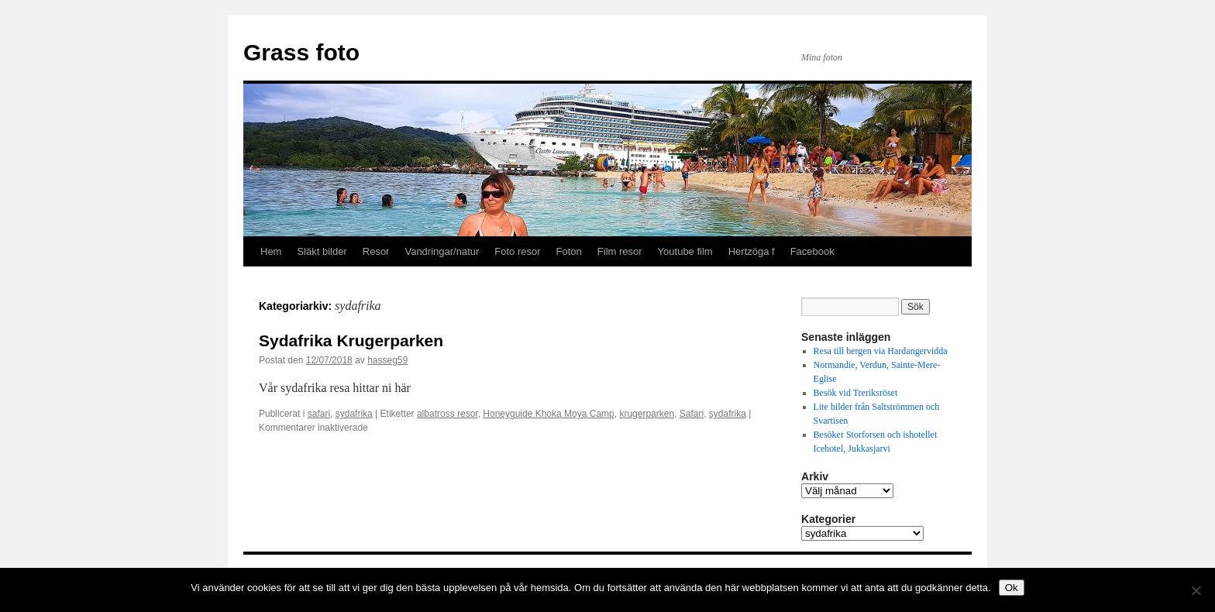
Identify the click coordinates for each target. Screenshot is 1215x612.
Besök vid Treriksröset (857, 392)
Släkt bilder (321, 251)
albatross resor (447, 413)
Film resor (619, 251)
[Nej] (1195, 590)
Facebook (812, 251)
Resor (376, 251)
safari (319, 413)
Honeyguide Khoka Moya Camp (548, 413)
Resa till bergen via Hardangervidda (881, 351)
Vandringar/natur (441, 251)
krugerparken (646, 413)
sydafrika (354, 413)
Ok (1011, 587)
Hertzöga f (751, 251)
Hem (270, 251)
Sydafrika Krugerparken (351, 340)
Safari (692, 413)
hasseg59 (387, 360)
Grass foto (301, 52)
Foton (569, 251)
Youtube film (685, 251)
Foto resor (517, 251)
